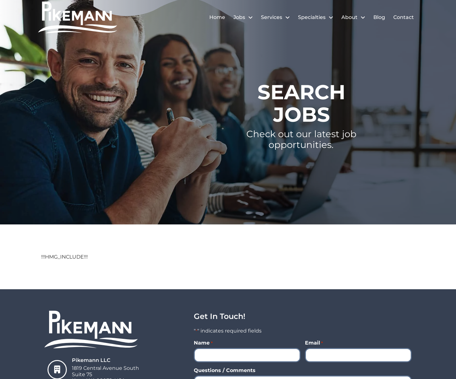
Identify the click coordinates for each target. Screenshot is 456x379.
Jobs (243, 17)
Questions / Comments (225, 370)
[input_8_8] (247, 355)
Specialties (315, 17)
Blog (379, 17)
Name (203, 342)
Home (217, 17)
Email (314, 342)
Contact (403, 17)
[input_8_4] (358, 355)
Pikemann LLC (91, 360)
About (353, 17)
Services (275, 17)
